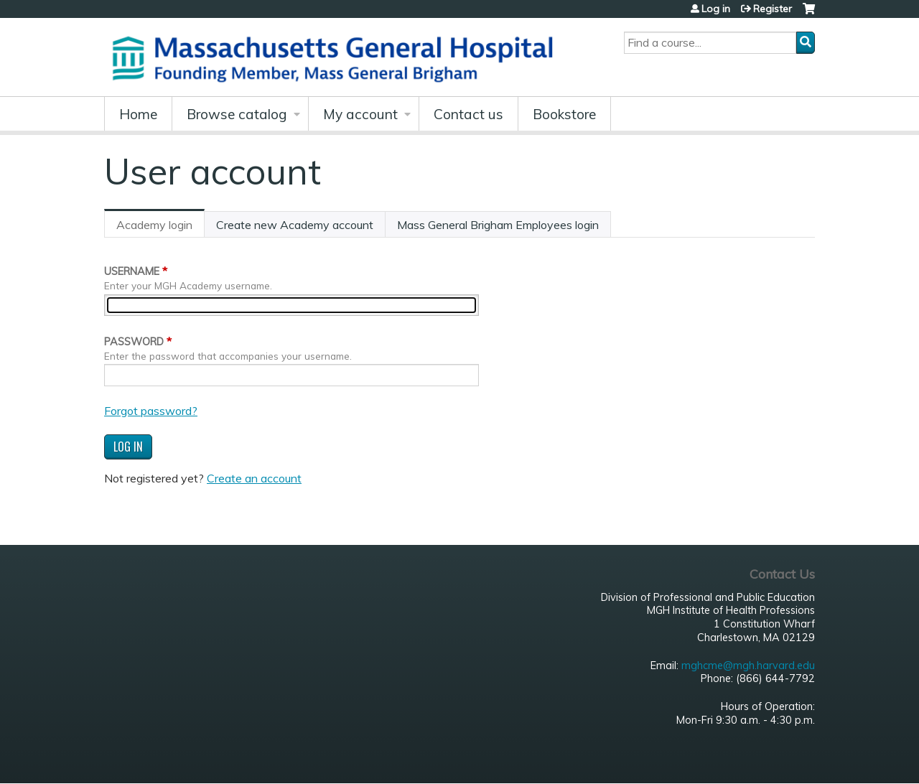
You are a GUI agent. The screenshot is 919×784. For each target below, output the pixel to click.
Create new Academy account (294, 225)
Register (772, 9)
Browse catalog (237, 114)
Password (134, 341)
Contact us (468, 114)
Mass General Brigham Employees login (498, 225)
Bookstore (564, 114)
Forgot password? (150, 410)
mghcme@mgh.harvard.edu (748, 665)
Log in (715, 9)
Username (131, 271)
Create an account (254, 478)
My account (360, 114)
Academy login (160, 228)
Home (138, 114)
